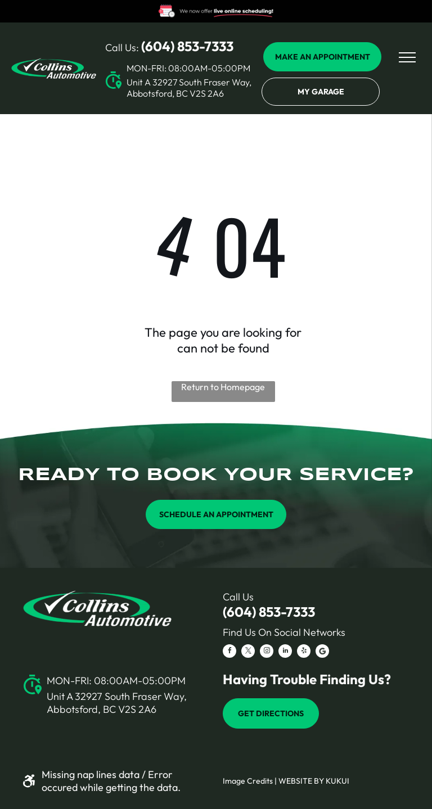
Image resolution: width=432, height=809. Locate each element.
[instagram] (266, 652)
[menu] (407, 57)
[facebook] (229, 652)
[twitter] (248, 652)
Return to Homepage (223, 386)
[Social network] (322, 652)
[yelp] (303, 652)
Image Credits (248, 781)
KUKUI (337, 781)
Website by (301, 781)
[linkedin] (285, 652)
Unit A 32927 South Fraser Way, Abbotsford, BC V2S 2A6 (189, 87)
